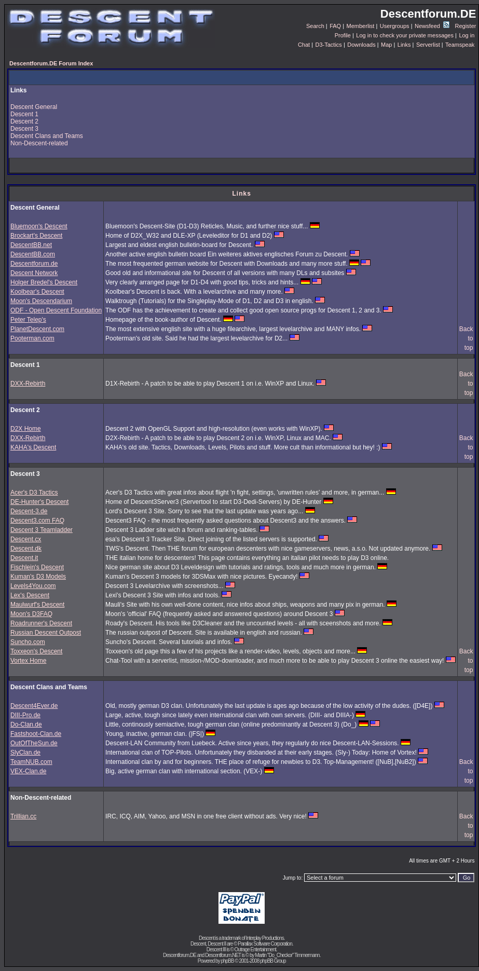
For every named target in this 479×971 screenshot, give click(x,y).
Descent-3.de (28, 511)
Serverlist (428, 45)
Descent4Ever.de (34, 705)
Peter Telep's (28, 319)
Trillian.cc (23, 816)
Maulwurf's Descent (37, 604)
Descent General (33, 107)
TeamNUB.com (31, 761)
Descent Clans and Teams (46, 136)
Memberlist (361, 26)
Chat (304, 45)
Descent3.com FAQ (37, 520)
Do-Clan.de (26, 724)
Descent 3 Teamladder (41, 530)
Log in (466, 35)
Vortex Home (28, 660)
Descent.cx (25, 539)
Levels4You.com (33, 586)
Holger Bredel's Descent (43, 282)
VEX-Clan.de (28, 771)
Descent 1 (24, 114)
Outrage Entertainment (255, 949)
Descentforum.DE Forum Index (51, 63)
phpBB (227, 961)
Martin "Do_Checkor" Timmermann (287, 955)
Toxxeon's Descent (36, 651)
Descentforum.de (34, 263)
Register (465, 26)
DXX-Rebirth (27, 383)
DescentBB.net (31, 245)
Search (315, 26)
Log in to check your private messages (405, 35)
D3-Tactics (329, 45)
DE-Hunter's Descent (39, 501)
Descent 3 (24, 128)
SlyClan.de (25, 752)
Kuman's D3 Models (38, 576)
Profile (343, 35)
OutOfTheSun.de (34, 743)
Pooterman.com (32, 338)
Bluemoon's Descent (38, 226)
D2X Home (25, 428)
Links (404, 45)
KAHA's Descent (33, 447)
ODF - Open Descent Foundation (56, 310)
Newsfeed (432, 26)
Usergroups (394, 26)
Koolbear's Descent (37, 291)
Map (386, 45)
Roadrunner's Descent (41, 623)
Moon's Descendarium (41, 301)
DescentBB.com (32, 254)
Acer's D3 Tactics (34, 492)
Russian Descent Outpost (45, 632)
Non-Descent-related (39, 143)
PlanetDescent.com (37, 329)
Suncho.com (27, 642)
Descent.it (24, 558)
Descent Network (34, 273)
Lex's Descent (29, 595)
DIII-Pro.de (25, 715)
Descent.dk (26, 548)
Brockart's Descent (36, 235)
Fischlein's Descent (37, 567)
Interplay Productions (265, 938)
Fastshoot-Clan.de (35, 733)
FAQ (335, 26)
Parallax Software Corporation (265, 944)
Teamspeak (459, 45)
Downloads (361, 45)
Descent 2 (24, 121)
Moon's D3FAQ (31, 614)
